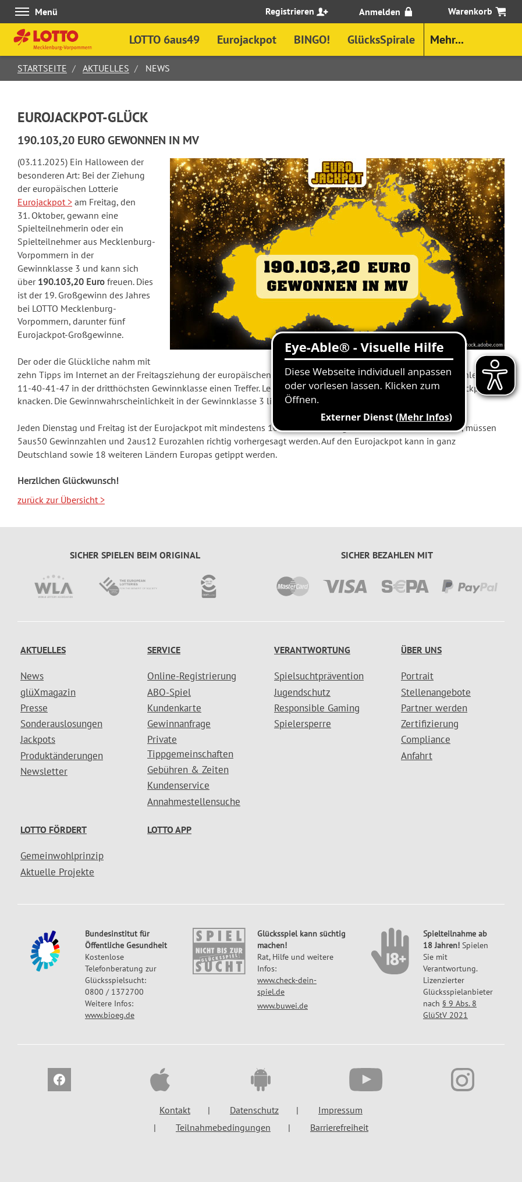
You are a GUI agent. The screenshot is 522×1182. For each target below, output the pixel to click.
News (32, 676)
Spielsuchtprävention (319, 676)
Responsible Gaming (317, 708)
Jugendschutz (302, 692)
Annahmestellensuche (193, 801)
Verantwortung (312, 650)
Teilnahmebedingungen (223, 1127)
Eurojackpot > (44, 202)
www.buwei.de (282, 1006)
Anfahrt (416, 755)
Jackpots (37, 739)
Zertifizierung (430, 723)
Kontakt (174, 1110)
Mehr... (447, 39)
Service (163, 650)
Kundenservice (178, 785)
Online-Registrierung (191, 676)
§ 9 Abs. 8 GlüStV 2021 (450, 1009)
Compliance (425, 739)
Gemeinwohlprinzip (62, 855)
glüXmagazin (48, 692)
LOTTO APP (169, 829)
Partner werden (434, 708)
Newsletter (44, 771)
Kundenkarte (174, 708)
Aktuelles (106, 68)
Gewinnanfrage (179, 723)
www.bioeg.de (109, 1015)
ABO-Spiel (169, 692)
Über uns (421, 650)
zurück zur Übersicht (61, 499)
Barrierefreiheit (339, 1127)
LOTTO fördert (53, 829)
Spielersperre (302, 723)
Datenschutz (254, 1110)
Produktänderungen (61, 755)
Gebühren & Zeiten (188, 769)
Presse (34, 708)
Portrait (417, 676)
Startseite (42, 68)
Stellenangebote (436, 692)
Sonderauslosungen (61, 723)
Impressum (340, 1110)
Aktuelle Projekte (57, 872)
